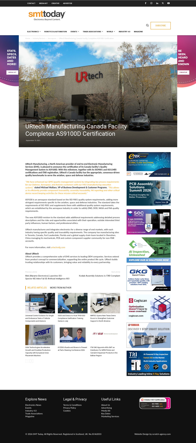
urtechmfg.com (58, 247)
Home (27, 38)
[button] (147, 25)
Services (106, 120)
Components (64, 120)
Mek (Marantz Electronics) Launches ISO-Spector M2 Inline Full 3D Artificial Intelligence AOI (47, 277)
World (88, 120)
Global (95, 120)
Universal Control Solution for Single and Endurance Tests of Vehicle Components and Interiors (39, 318)
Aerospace (52, 38)
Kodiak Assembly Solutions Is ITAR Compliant (99, 276)
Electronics (81, 120)
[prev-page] (27, 361)
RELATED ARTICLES (37, 287)
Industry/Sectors (39, 38)
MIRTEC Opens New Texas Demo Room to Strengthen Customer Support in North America (103, 318)
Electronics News (52, 120)
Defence (72, 120)
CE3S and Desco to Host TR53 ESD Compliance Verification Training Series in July (71, 318)
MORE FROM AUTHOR (60, 287)
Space (113, 120)
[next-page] (31, 361)
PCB (100, 120)
